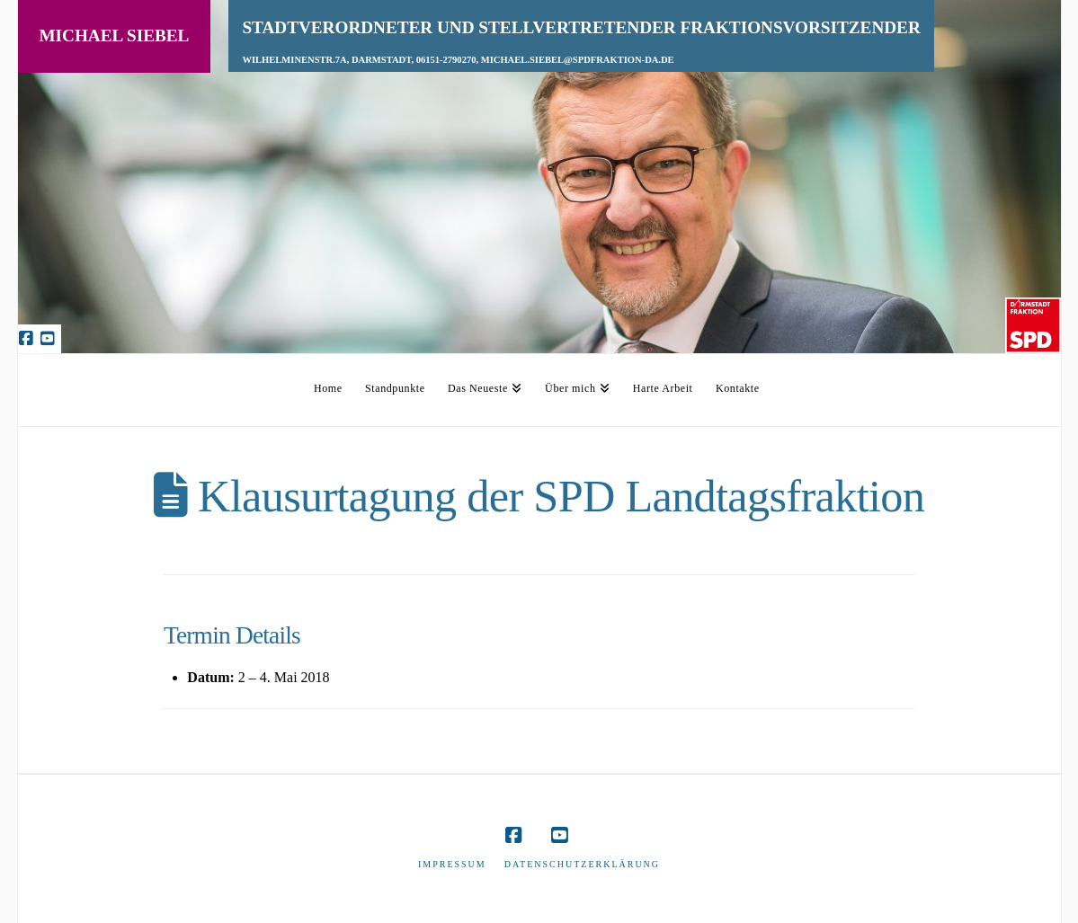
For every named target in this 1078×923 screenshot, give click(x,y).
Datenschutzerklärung (582, 864)
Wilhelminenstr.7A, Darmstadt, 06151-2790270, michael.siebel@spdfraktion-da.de (457, 60)
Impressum (452, 864)
